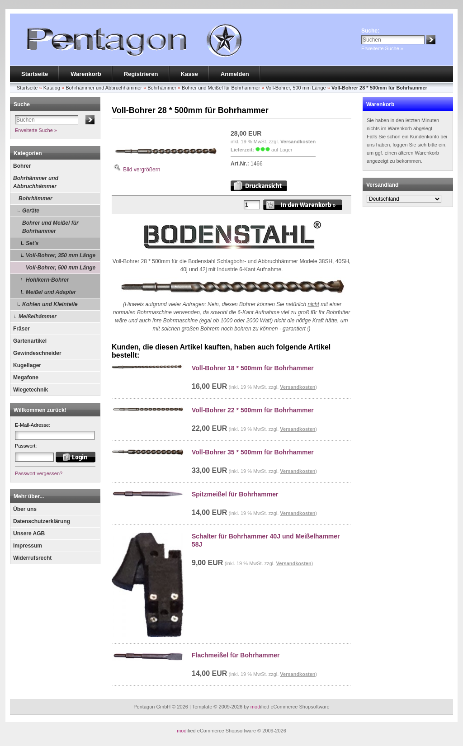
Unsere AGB (29, 533)
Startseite (34, 74)
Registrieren (141, 74)
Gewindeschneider (37, 353)
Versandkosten (298, 141)
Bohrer (22, 166)
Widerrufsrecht (32, 558)
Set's (32, 243)
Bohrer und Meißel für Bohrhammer (50, 227)
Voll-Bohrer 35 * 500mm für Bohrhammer (253, 452)
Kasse (189, 74)
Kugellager (27, 365)
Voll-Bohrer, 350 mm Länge (60, 255)
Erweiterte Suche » (382, 48)
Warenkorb (86, 74)
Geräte (30, 211)
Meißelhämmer (38, 316)
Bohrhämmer (35, 198)
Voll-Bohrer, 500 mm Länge (60, 267)
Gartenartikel (30, 341)
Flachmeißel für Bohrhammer (236, 655)
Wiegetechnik (30, 390)
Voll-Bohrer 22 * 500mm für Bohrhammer (253, 410)
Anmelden (235, 74)
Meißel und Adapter (51, 292)
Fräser (21, 329)
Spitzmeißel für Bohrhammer (235, 494)
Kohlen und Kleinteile (50, 304)
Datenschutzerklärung (41, 521)
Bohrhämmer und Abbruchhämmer (35, 182)
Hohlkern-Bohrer (47, 280)
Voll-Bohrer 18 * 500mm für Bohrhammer (253, 368)
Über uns (25, 509)
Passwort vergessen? (38, 473)
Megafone (25, 377)
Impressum (27, 546)
